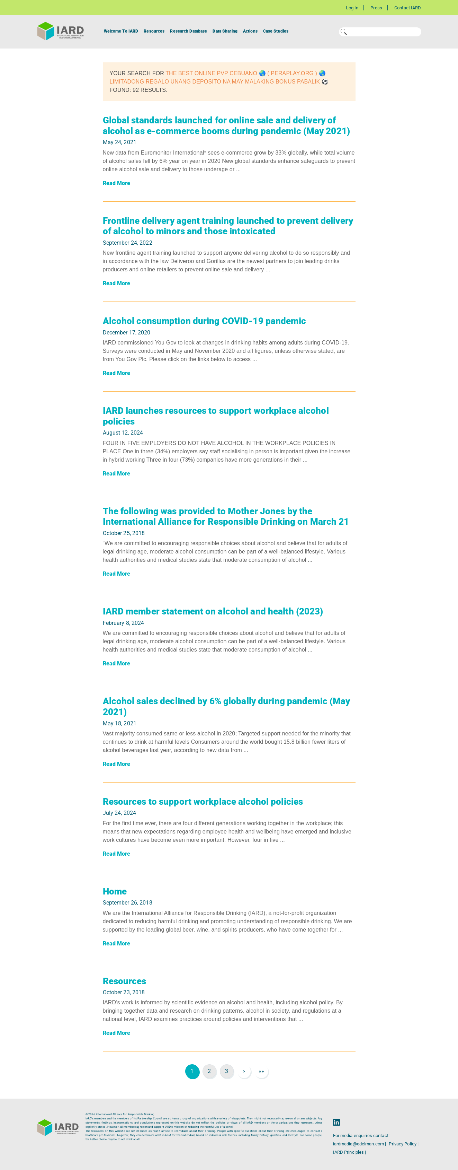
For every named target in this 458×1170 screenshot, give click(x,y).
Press (376, 7)
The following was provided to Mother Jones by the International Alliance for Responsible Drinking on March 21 (226, 516)
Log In (352, 7)
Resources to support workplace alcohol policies (203, 801)
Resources (154, 31)
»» (261, 1071)
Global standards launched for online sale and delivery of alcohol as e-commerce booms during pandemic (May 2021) (226, 125)
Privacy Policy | (404, 1143)
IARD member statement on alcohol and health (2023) (213, 611)
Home (115, 891)
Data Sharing (225, 31)
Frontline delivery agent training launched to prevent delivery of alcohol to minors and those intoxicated (228, 226)
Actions (250, 31)
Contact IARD (407, 7)
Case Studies (275, 31)
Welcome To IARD (121, 31)
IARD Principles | (349, 1152)
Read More (117, 183)
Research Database (188, 31)
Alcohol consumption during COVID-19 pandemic (204, 321)
